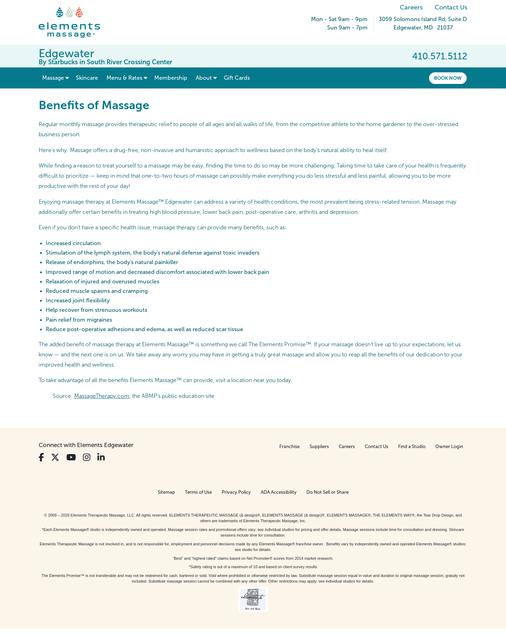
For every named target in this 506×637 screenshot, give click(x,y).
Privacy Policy (236, 492)
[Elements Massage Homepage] (75, 22)
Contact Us (451, 7)
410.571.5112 (439, 56)
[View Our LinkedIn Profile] (101, 457)
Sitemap (166, 492)
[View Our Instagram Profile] (86, 457)
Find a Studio (412, 446)
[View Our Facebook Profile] (41, 457)
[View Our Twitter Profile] (55, 457)
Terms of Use (198, 492)
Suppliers (319, 446)
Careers (411, 7)
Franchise (289, 446)
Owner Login (449, 446)
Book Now (448, 78)
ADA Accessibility (279, 492)
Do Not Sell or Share (327, 492)
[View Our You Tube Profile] (71, 457)
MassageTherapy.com (101, 396)
